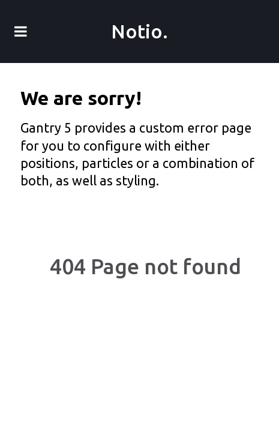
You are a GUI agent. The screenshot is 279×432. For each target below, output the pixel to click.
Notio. (139, 31)
